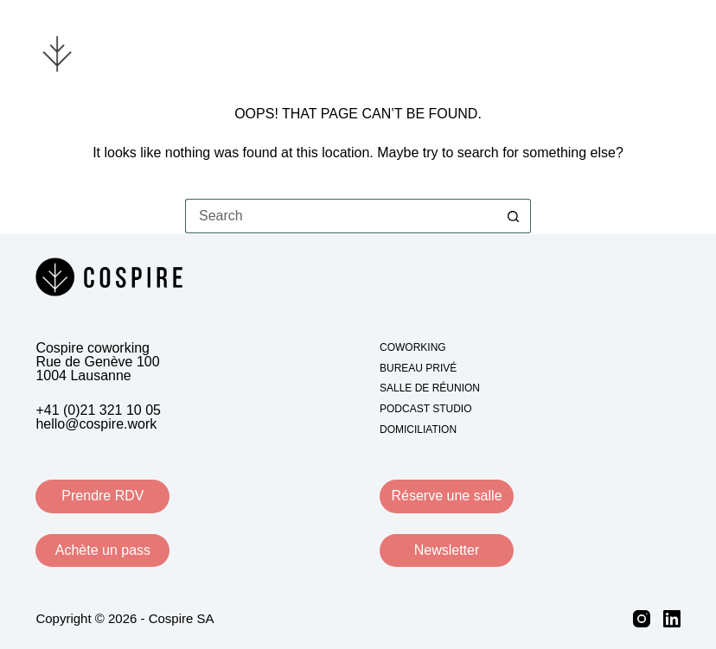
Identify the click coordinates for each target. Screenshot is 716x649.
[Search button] (513, 216)
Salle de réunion (430, 388)
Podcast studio (425, 409)
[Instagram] (641, 618)
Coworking (413, 347)
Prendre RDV (102, 495)
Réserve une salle (446, 495)
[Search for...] (340, 216)
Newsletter (447, 550)
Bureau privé (418, 368)
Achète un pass (102, 550)
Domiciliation (418, 429)
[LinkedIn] (672, 618)
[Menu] (670, 52)
